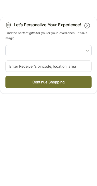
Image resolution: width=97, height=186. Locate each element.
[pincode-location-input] (48, 66)
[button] (87, 25)
